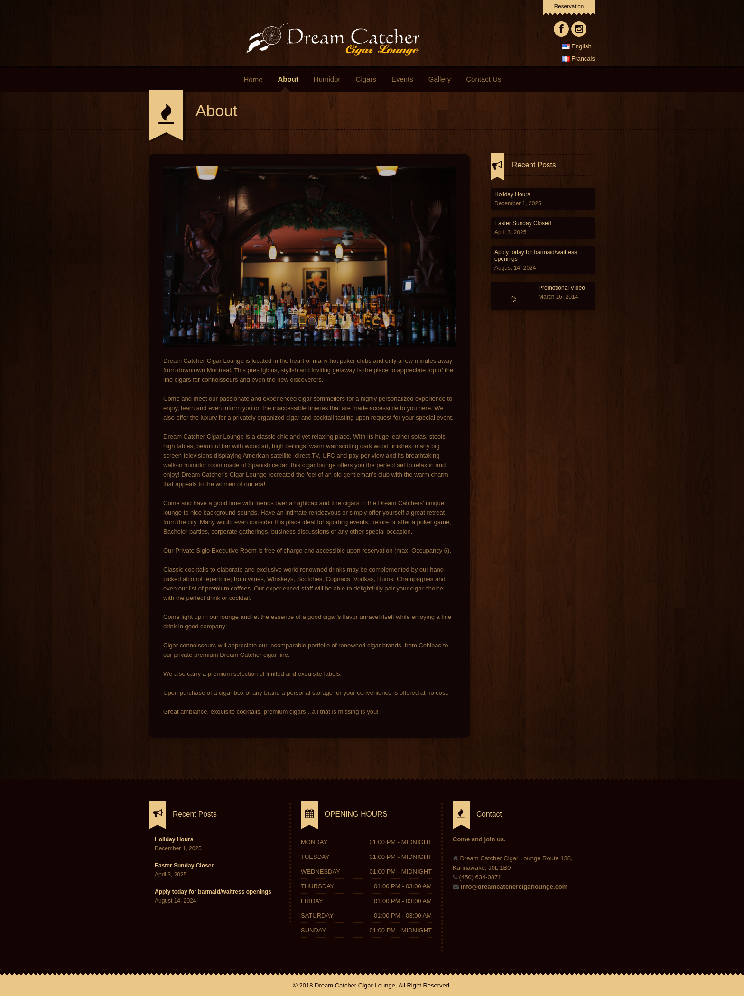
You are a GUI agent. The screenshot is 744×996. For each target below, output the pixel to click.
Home (253, 79)
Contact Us (483, 79)
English (577, 46)
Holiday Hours (512, 194)
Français (578, 58)
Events (402, 79)
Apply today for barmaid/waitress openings (213, 891)
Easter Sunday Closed (522, 223)
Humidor (327, 79)
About (289, 79)
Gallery (439, 79)
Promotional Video (562, 288)
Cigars (366, 79)
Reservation (569, 6)
